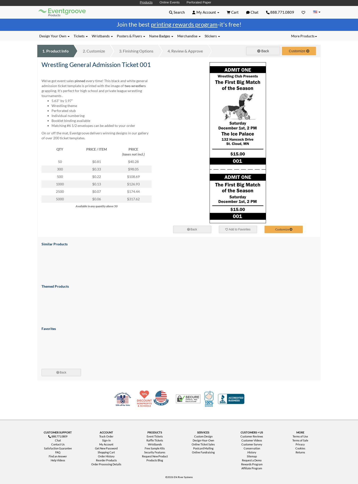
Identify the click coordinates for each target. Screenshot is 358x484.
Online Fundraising (203, 452)
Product (55, 51)
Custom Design (203, 436)
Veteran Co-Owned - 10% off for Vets (124, 402)
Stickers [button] (212, 36)
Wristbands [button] (102, 36)
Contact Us (58, 444)
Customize (94, 51)
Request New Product (155, 456)
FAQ (57, 452)
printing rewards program (184, 24)
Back (263, 51)
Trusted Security (188, 399)
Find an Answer (58, 456)
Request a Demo (252, 460)
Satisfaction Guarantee (58, 448)
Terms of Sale (300, 440)
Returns (300, 452)
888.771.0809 (280, 12)
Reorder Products (106, 460)
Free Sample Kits (155, 448)
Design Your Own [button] (54, 36)
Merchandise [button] (189, 36)
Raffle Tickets (154, 440)
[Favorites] (303, 12)
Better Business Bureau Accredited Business (231, 399)
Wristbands (155, 444)
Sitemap (252, 456)
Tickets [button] (81, 36)
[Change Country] (316, 12)
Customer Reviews (251, 436)
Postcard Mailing (203, 448)
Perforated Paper (199, 2)
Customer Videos (251, 440)
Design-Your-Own (203, 440)
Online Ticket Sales (203, 444)
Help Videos (58, 460)
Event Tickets (155, 436)
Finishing (136, 51)
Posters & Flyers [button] (131, 36)
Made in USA (162, 399)
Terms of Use (300, 436)
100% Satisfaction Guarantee (209, 399)
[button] (176, 12)
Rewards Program (252, 464)
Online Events (170, 2)
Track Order (106, 436)
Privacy (300, 444)
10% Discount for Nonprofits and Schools (145, 399)
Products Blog (154, 460)
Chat (58, 440)
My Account (106, 444)
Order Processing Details (106, 464)
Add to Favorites (238, 229)
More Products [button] (304, 36)
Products (146, 2)
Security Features (154, 452)
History (251, 452)
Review (185, 51)
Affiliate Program (251, 468)
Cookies (300, 448)
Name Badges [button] (161, 36)
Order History (106, 456)
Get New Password (106, 448)
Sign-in (106, 440)
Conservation (252, 448)
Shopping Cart (106, 452)
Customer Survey (251, 444)
